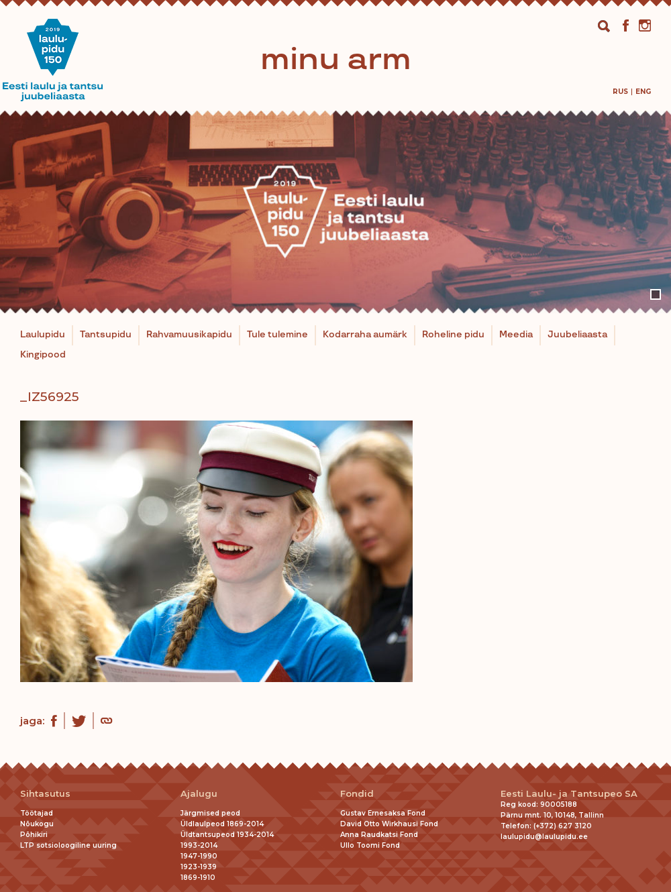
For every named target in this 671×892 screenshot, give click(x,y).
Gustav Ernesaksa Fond (382, 813)
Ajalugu (198, 793)
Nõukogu (37, 824)
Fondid (357, 793)
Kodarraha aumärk (365, 334)
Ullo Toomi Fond (370, 845)
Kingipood (43, 354)
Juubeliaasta (577, 334)
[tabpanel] (335, 212)
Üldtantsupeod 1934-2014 (227, 834)
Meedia (516, 334)
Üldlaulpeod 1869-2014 (222, 824)
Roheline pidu (453, 334)
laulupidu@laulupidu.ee (544, 836)
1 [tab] (655, 294)
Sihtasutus (45, 793)
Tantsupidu (106, 334)
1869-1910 (197, 877)
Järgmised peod (210, 813)
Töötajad (36, 813)
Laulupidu (42, 334)
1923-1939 (198, 866)
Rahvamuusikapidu (189, 334)
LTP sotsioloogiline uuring (68, 845)
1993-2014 (198, 845)
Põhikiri (34, 834)
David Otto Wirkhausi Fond (389, 824)
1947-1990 (198, 856)
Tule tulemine (277, 334)
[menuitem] (620, 91)
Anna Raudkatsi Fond (379, 834)
